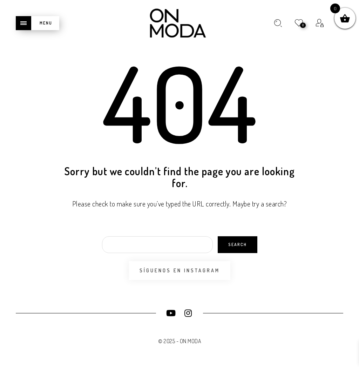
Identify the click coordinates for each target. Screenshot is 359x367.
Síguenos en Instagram (180, 270)
